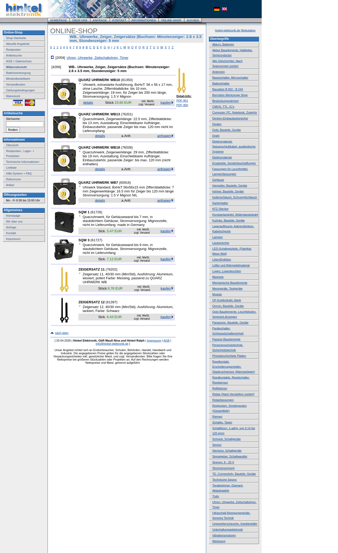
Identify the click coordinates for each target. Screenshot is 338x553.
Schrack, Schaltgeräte (226, 439)
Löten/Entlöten (221, 259)
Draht (215, 135)
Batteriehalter (220, 83)
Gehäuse (218, 179)
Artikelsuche (14, 55)
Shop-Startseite (16, 38)
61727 (96, 240)
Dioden (217, 124)
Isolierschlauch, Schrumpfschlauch (234, 197)
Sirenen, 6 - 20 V (223, 462)
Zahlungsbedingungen (20, 90)
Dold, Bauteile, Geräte (226, 129)
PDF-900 (182, 105)
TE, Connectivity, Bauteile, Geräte (234, 473)
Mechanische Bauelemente (229, 282)
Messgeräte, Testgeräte (227, 288)
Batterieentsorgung (18, 72)
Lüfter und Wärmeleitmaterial (231, 265)
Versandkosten (15, 84)
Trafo (215, 496)
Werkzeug (218, 541)
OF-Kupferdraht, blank (226, 300)
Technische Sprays (224, 479)
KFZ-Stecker (220, 208)
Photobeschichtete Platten (229, 355)
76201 (127, 114)
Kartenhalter (220, 203)
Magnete (218, 276)
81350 (127, 80)
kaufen (166, 103)
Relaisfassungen (223, 399)
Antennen (218, 71)
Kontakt (11, 233)
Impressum (13, 238)
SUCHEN (193, 20)
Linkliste (11, 167)
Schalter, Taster (222, 422)
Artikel (10, 185)
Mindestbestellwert (18, 78)
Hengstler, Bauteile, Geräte (229, 185)
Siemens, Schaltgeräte (227, 450)
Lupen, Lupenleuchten (226, 271)
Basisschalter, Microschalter (230, 77)
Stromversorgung (223, 468)
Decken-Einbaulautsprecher (230, 118)
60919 (125, 183)
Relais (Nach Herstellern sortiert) (233, 394)
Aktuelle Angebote (18, 43)
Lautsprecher (220, 242)
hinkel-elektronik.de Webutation (235, 30)
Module (217, 294)
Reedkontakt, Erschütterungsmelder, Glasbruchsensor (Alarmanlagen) (233, 366)
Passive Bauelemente (226, 339)
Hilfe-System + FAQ (19, 173)
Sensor (217, 444)
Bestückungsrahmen (225, 100)
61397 (111, 302)
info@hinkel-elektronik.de (112, 343)
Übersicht (12, 145)
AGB (166, 340)
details (88, 103)
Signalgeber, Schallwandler (229, 456)
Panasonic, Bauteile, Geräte (230, 322)
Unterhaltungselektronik (227, 529)
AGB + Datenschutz (19, 61)
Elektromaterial (222, 157)
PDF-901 (182, 100)
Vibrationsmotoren (224, 535)
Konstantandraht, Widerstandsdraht (235, 214)
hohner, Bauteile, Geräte (228, 191)
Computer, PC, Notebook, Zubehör (234, 112)
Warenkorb (13, 96)
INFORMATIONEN (144, 20)
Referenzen (13, 179)
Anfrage (11, 227)
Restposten (13, 49)
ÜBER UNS (79, 20)
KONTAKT (119, 20)
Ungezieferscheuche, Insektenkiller (234, 523)
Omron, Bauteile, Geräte (228, 306)
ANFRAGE (100, 20)
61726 (96, 212)
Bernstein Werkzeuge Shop (230, 95)
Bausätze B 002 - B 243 (227, 89)
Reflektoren (219, 388)
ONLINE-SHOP (171, 20)
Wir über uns (14, 221)
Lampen (217, 237)
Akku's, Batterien (223, 44)
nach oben (61, 332)
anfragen (164, 136)
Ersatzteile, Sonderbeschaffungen (234, 163)
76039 (127, 147)
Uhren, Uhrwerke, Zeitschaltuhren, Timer (97, 58)
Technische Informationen (22, 161)
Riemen (217, 416)
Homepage (13, 215)
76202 (111, 269)
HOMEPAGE (58, 20)
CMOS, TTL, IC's (223, 106)
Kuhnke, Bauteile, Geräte (228, 220)
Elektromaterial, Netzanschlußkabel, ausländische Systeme (234, 146)
